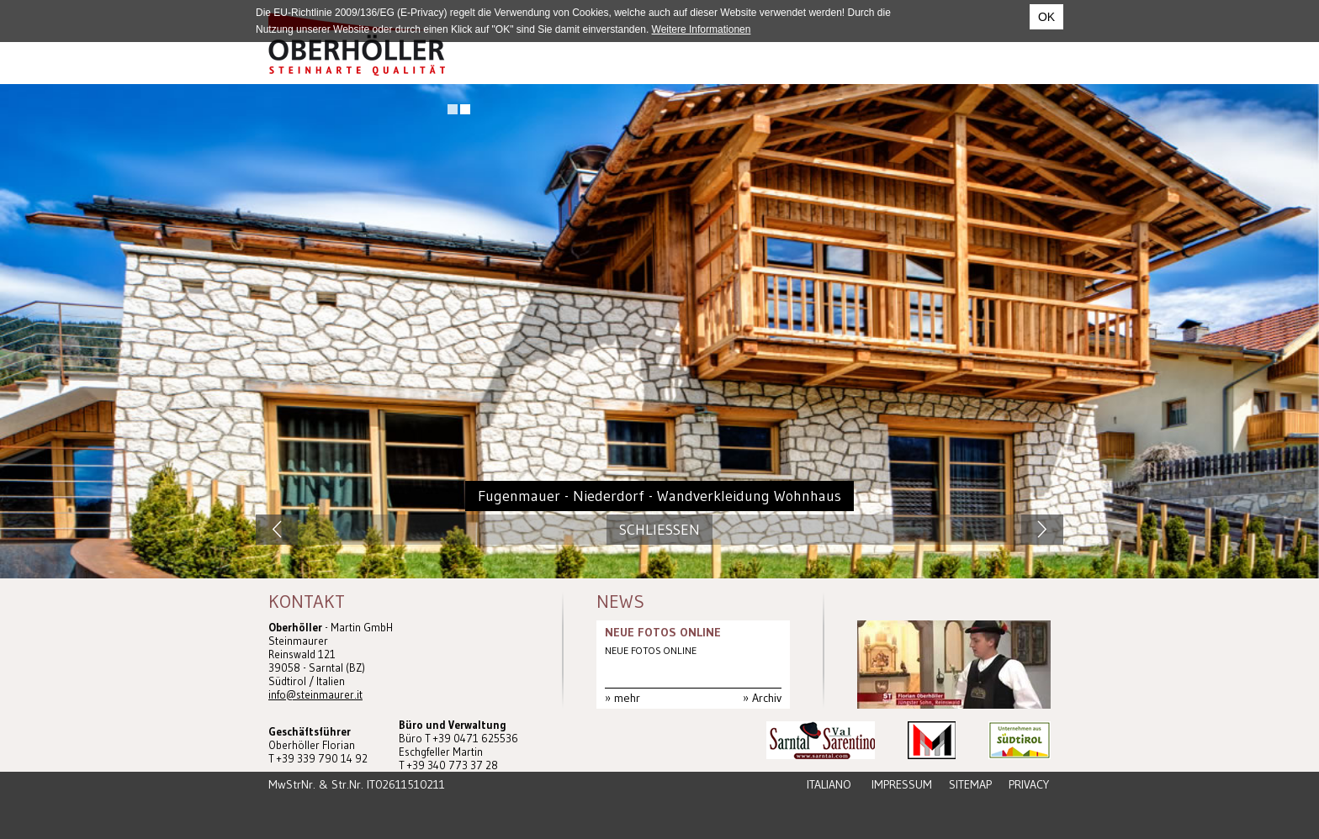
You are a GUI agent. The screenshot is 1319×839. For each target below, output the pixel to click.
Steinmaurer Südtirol (356, 44)
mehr (627, 697)
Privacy (1029, 784)
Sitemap (970, 784)
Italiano (829, 784)
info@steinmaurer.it (315, 694)
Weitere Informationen (701, 29)
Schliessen (659, 529)
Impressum (901, 784)
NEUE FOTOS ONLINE (663, 632)
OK (1046, 17)
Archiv (766, 697)
